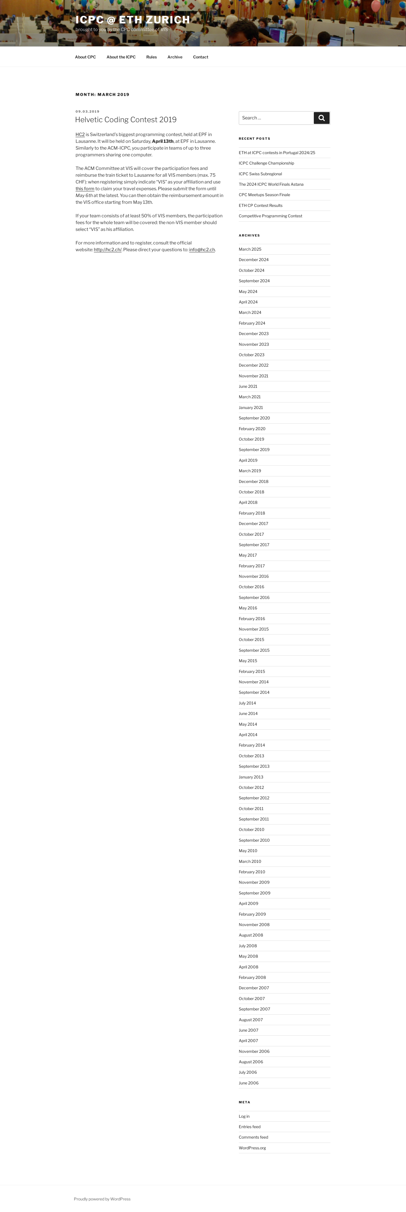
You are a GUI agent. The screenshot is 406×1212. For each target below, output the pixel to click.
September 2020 (254, 417)
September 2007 (254, 1009)
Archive (174, 56)
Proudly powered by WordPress (102, 1198)
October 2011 (251, 808)
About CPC (85, 56)
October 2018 (251, 491)
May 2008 (248, 956)
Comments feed (253, 1137)
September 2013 (254, 766)
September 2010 (254, 840)
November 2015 (254, 629)
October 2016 (251, 586)
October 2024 (251, 270)
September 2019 (254, 449)
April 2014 (248, 734)
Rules (151, 56)
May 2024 (248, 291)
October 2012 (251, 787)
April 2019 (248, 460)
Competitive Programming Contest (270, 215)
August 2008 (251, 935)
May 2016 (248, 607)
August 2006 (251, 1061)
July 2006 (248, 1072)
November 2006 (254, 1051)
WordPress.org (252, 1147)
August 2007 (251, 1019)
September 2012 (254, 797)
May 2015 (248, 660)
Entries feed (250, 1126)
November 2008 (254, 924)
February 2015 (252, 671)
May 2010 (248, 850)
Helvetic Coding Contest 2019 (126, 119)
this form (85, 188)
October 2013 (251, 755)
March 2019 (250, 470)
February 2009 (252, 914)
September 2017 (254, 544)
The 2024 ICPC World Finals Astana (271, 184)
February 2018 (252, 513)
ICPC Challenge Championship (266, 163)
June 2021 (248, 386)
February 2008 (252, 977)
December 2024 (254, 259)
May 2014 (248, 724)
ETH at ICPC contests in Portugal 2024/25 (277, 152)
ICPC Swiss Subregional (260, 173)
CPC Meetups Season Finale (264, 194)
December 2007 (254, 987)
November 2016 (254, 576)
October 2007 (252, 998)
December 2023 (254, 333)
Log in (244, 1116)
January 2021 (251, 407)
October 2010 (251, 829)
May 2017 (248, 555)
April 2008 (248, 966)
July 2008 (248, 945)
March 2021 (250, 396)
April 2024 (248, 301)
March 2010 (250, 861)
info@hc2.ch (202, 249)
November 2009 (254, 882)
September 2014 (254, 692)
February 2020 (252, 428)
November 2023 (254, 344)
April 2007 (248, 1040)
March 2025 (250, 249)
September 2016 (254, 597)
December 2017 (253, 523)
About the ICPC (121, 56)
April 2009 (248, 903)
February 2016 (252, 618)
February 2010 (252, 871)
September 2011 (254, 819)
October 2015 (251, 639)
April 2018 (248, 502)
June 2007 (248, 1030)
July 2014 (247, 703)
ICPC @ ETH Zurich (133, 20)
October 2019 (251, 439)
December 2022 (253, 365)
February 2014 (252, 745)
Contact (200, 56)
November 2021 (253, 375)
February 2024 (252, 323)
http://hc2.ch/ (108, 249)
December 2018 (253, 481)
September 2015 (254, 650)
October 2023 (251, 354)
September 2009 (254, 893)
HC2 (80, 134)
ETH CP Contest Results (261, 205)
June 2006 (249, 1082)
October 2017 (251, 534)
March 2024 (250, 312)
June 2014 (248, 713)
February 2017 (252, 565)
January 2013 (251, 777)
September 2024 (254, 280)
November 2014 (254, 681)
